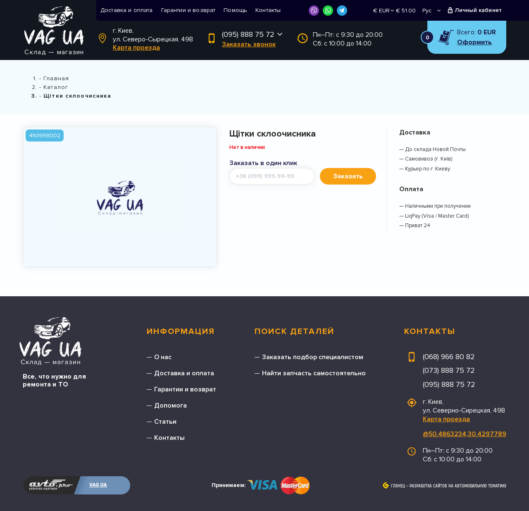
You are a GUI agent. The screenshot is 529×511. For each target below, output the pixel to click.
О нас (163, 357)
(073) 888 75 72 (449, 370)
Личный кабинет (478, 10)
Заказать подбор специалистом (312, 357)
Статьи (165, 421)
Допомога (170, 405)
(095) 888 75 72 (248, 34)
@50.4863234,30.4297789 (464, 434)
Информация (181, 331)
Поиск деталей (294, 331)
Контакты (268, 10)
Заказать (348, 176)
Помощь (235, 10)
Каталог (55, 87)
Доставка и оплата (126, 10)
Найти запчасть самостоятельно (314, 373)
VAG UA (98, 485)
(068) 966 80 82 (449, 356)
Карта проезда (136, 47)
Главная (56, 78)
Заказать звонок (249, 44)
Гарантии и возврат (188, 10)
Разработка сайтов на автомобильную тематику (458, 486)
